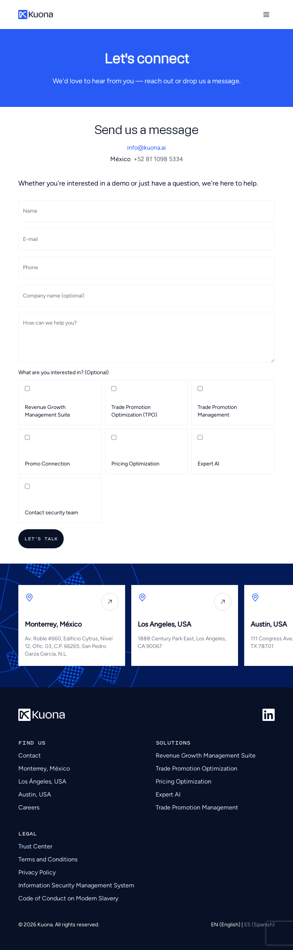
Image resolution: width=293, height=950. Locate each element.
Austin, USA (34, 794)
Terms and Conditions (47, 859)
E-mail (30, 239)
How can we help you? (50, 323)
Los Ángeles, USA (42, 781)
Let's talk (41, 538)
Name (30, 211)
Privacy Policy (37, 872)
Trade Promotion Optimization (196, 768)
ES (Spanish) (259, 924)
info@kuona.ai (146, 147)
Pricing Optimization (183, 781)
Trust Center (35, 846)
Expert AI (168, 794)
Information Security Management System (76, 885)
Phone (30, 267)
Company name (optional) (53, 295)
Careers (28, 807)
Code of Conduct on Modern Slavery (68, 898)
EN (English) (226, 924)
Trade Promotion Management (197, 807)
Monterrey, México (44, 768)
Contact (29, 755)
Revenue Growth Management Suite (206, 755)
